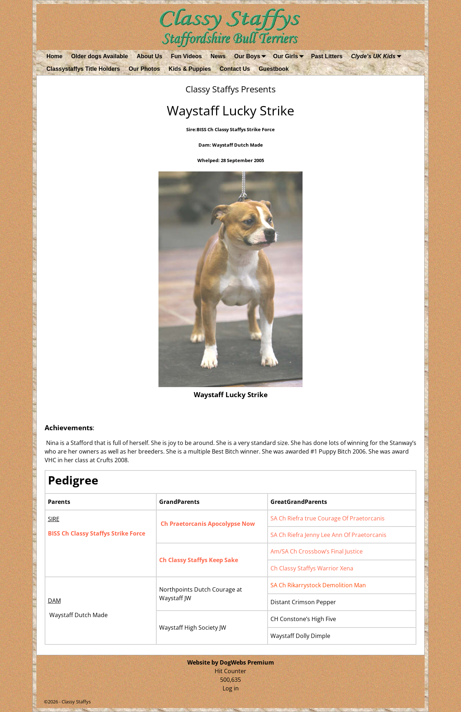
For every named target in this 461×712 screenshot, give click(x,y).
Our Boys (251, 56)
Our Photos (144, 69)
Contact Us (235, 69)
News (217, 56)
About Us (149, 56)
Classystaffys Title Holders (83, 69)
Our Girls (289, 56)
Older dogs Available (99, 56)
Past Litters (327, 56)
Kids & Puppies (190, 69)
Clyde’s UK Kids (377, 56)
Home (54, 56)
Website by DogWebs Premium (230, 662)
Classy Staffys (76, 701)
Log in (231, 688)
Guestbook (274, 69)
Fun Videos (186, 56)
